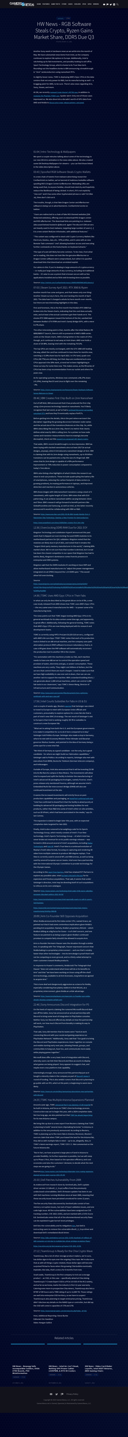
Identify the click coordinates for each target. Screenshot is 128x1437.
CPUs (84, 4)
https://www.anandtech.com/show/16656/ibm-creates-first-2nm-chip (63, 540)
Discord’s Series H (84, 1093)
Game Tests (55, 4)
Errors (96, 4)
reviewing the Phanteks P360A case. (48, 96)
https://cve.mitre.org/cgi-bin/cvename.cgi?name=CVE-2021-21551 (61, 1266)
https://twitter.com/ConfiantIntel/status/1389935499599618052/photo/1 (64, 289)
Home (39, 4)
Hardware (60, 18)
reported (69, 723)
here (74, 1243)
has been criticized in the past (76, 893)
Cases (70, 4)
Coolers (77, 4)
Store (64, 4)
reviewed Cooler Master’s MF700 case (66, 92)
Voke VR (52, 863)
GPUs (90, 4)
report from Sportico (57, 889)
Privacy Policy (72, 1418)
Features (46, 4)
